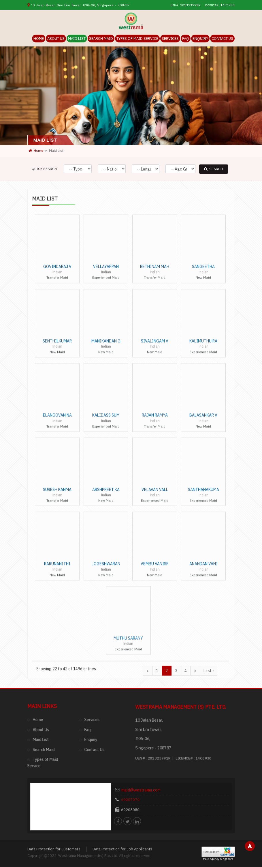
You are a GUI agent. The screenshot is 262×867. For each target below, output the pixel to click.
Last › (208, 440)
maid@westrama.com (150, 714)
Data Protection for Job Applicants (122, 767)
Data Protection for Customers (53, 767)
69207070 (143, 720)
